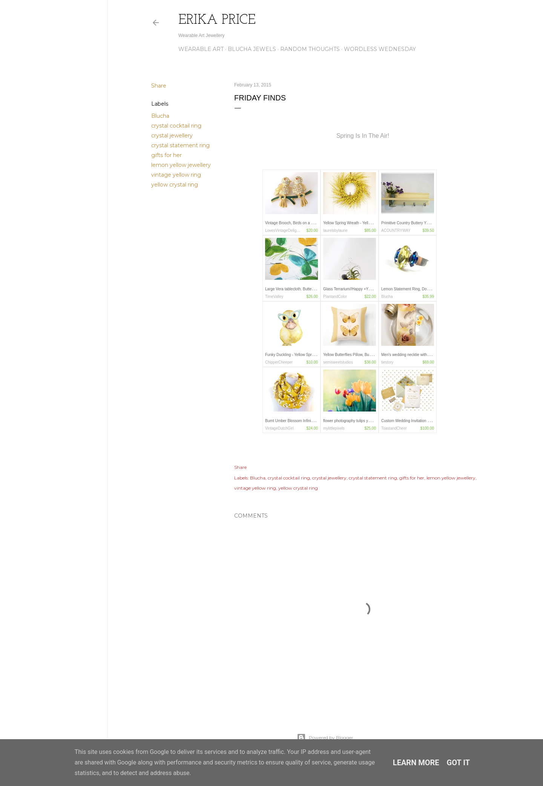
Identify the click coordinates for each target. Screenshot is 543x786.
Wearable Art (201, 49)
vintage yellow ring (176, 174)
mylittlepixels (334, 428)
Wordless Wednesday (380, 49)
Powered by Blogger (325, 737)
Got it (458, 762)
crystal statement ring (180, 145)
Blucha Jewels (252, 49)
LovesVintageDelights (283, 230)
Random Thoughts (310, 49)
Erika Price (217, 20)
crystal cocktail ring (176, 125)
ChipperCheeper (279, 362)
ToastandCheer (394, 428)
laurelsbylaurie (335, 230)
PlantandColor (335, 296)
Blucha (160, 116)
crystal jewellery (172, 135)
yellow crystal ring (174, 184)
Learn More (416, 762)
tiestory (387, 362)
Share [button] (158, 85)
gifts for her (166, 155)
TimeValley (274, 296)
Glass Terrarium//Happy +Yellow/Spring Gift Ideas (364, 289)
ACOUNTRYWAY (396, 230)
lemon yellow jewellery (181, 165)
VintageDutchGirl (279, 428)
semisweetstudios (338, 362)
